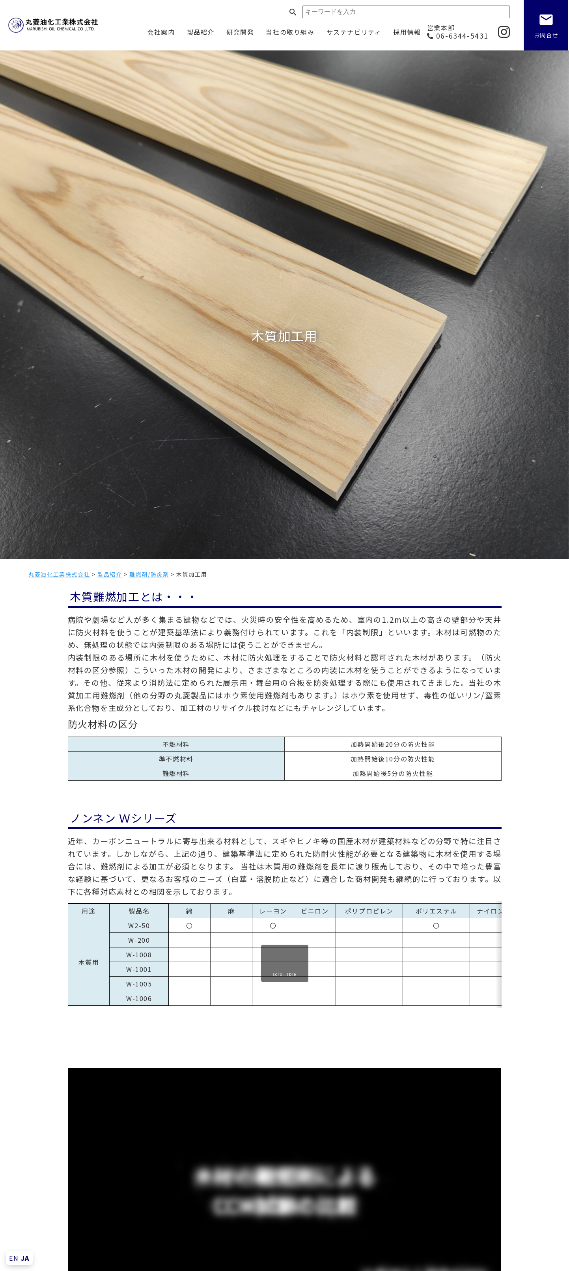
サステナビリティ (354, 32)
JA (25, 1258)
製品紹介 (201, 32)
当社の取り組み (290, 32)
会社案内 (161, 32)
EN (14, 1258)
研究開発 (240, 32)
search (293, 12)
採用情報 (407, 32)
